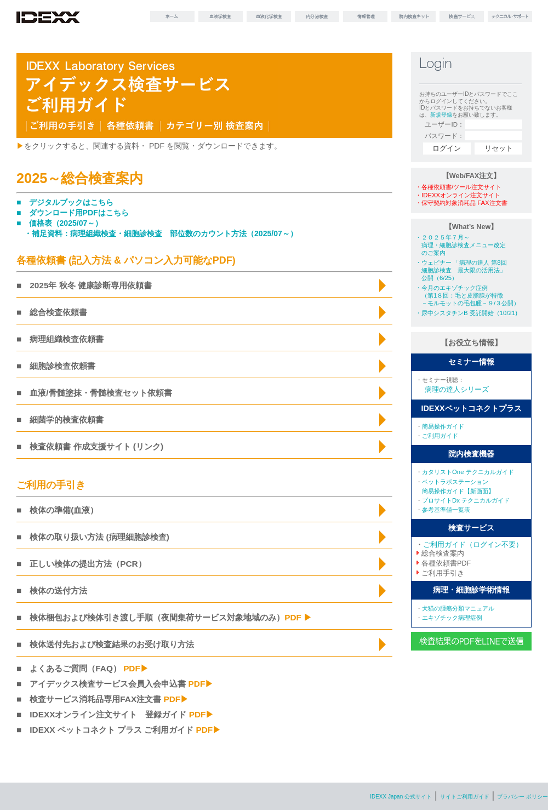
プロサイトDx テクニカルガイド (466, 500)
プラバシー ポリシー (522, 797)
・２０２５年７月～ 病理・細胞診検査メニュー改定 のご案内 (460, 244)
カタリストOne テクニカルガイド (468, 472)
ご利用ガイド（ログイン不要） (473, 545)
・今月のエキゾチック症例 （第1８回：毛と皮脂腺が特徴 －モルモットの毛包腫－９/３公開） (467, 295)
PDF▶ (136, 668)
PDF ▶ (298, 617)
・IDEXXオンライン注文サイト (457, 195)
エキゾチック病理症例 (452, 617)
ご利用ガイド (440, 435)
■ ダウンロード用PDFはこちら (72, 212)
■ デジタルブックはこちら (64, 202)
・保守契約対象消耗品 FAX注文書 (461, 202)
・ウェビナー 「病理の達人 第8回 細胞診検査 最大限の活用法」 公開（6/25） (461, 270)
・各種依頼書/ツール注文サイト (458, 187)
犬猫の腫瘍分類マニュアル (458, 608)
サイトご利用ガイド (464, 797)
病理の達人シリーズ (457, 389)
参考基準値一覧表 (446, 509)
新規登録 (441, 115)
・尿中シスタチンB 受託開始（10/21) (466, 313)
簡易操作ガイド (443, 426)
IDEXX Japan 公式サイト (401, 797)
